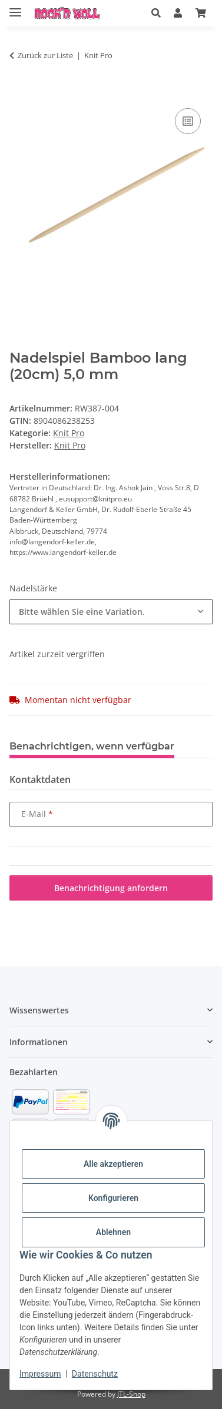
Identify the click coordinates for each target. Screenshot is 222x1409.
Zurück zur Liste (45, 55)
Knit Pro (68, 433)
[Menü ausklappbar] (15, 7)
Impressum (40, 1373)
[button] (156, 13)
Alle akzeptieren (113, 1164)
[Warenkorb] (201, 13)
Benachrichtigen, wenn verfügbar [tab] (91, 746)
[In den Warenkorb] (18, 92)
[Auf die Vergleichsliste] (188, 121)
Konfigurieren (113, 1198)
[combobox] (111, 611)
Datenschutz (95, 1373)
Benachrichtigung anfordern (111, 887)
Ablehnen (113, 1232)
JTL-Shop (131, 1394)
